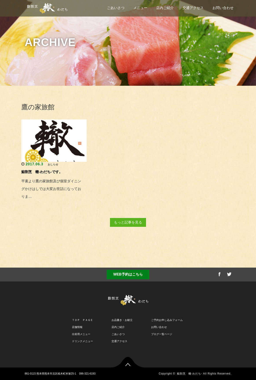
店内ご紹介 (165, 8)
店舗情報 (77, 327)
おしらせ (53, 164)
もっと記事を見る (128, 222)
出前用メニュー (81, 334)
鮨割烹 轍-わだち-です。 (41, 172)
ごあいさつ (115, 8)
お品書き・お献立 (122, 320)
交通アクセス (193, 8)
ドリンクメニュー (82, 341)
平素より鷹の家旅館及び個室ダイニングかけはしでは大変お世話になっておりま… (51, 188)
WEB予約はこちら (128, 274)
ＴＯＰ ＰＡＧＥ (82, 320)
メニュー (140, 8)
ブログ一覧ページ (161, 334)
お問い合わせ (223, 8)
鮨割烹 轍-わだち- (189, 373)
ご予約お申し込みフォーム (167, 320)
